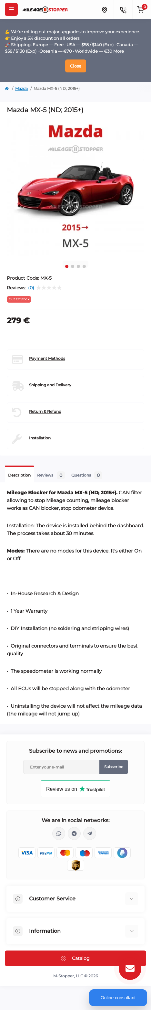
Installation (40, 437)
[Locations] (104, 9)
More (118, 51)
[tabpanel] (75, 187)
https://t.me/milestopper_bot (89, 833)
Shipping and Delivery (50, 384)
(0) (31, 287)
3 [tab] (78, 266)
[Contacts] (123, 9)
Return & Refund (45, 411)
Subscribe (113, 766)
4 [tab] (84, 266)
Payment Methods (47, 358)
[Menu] (11, 9)
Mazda (21, 88)
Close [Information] (75, 66)
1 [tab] (66, 266)
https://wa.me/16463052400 (58, 833)
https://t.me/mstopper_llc (74, 833)
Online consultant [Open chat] (118, 997)
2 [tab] (72, 266)
